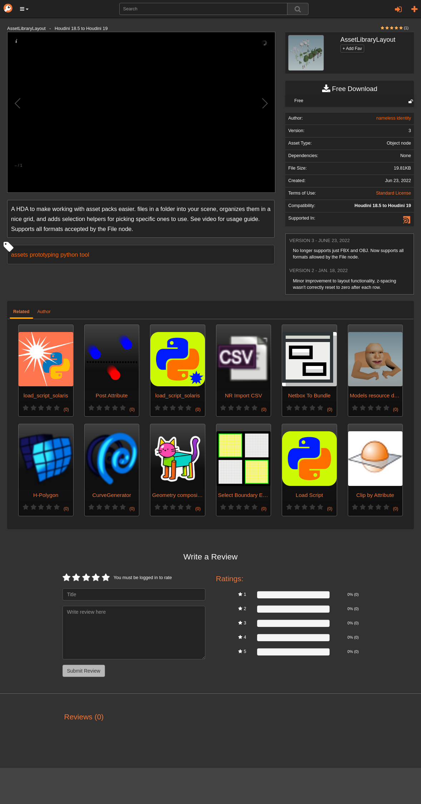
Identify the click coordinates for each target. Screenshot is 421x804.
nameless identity (393, 118)
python (69, 254)
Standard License (393, 193)
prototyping (44, 254)
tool (84, 254)
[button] (24, 9)
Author (44, 311)
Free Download (349, 89)
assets (19, 254)
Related (21, 311)
